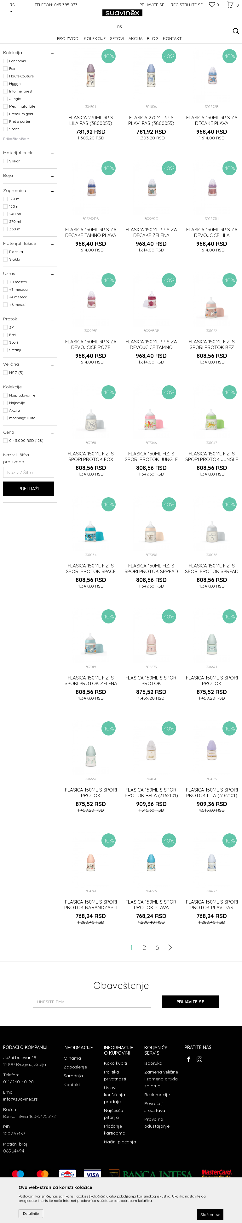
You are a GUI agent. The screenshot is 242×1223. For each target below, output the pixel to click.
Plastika (16, 290)
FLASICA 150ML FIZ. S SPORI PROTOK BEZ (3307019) (212, 386)
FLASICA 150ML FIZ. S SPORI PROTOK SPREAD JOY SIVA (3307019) (212, 610)
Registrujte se (186, 4)
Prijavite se (190, 1040)
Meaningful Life (22, 145)
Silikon (14, 199)
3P (11, 366)
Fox (12, 107)
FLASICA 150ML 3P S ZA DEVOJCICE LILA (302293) (212, 274)
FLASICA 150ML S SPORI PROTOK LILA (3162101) (212, 831)
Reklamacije (157, 1133)
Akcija (14, 449)
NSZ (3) (16, 411)
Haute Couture (21, 114)
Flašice (61, 42)
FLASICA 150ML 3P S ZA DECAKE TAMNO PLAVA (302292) (91, 274)
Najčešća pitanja (113, 1152)
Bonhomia (17, 99)
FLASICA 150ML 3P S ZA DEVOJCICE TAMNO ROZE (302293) (151, 386)
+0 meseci (18, 320)
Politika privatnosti (115, 1114)
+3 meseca (18, 328)
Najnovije (17, 441)
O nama (72, 1097)
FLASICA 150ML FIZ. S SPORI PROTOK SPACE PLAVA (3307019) (91, 610)
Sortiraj (161, 53)
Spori (13, 381)
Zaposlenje (75, 1105)
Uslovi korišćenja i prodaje (115, 1133)
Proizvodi (42, 42)
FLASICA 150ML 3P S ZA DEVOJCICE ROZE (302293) (91, 386)
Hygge (14, 122)
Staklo (14, 298)
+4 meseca (18, 335)
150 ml (14, 245)
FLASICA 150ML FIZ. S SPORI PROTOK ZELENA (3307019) (91, 722)
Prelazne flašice (20, 78)
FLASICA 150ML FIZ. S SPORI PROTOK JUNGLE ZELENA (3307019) (211, 498)
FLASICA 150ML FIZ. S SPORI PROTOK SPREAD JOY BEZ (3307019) (151, 610)
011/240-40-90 (18, 1120)
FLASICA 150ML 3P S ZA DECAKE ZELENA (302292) (151, 274)
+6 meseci (17, 343)
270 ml (15, 260)
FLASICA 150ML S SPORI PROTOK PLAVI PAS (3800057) (212, 946)
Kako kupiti (115, 1102)
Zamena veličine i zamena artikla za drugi (161, 1117)
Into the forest (20, 129)
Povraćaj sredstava (154, 1145)
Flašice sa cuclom (23, 71)
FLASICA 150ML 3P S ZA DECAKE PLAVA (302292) (212, 162)
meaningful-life (22, 456)
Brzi (12, 373)
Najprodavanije (22, 433)
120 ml (14, 237)
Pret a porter (20, 160)
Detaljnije (31, 1213)
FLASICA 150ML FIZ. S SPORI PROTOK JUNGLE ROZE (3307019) (151, 498)
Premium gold (21, 152)
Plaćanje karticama (114, 1168)
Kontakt (72, 1123)
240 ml (15, 252)
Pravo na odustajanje (157, 1161)
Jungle (15, 137)
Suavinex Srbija (16, 42)
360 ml (15, 267)
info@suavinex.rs (20, 1138)
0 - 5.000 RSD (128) (26, 479)
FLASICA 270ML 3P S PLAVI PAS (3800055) (151, 159)
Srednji (15, 388)
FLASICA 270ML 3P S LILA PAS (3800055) (91, 159)
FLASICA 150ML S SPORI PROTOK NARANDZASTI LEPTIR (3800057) (90, 946)
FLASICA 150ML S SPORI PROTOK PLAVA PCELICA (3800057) (151, 946)
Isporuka (153, 1102)
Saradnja (73, 1114)
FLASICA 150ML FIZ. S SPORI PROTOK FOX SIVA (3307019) (91, 498)
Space (14, 167)
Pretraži (29, 527)
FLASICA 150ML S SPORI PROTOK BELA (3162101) (151, 831)
